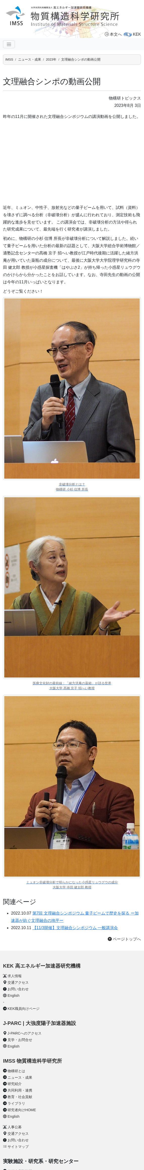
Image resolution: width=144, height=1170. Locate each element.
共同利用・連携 (20, 1090)
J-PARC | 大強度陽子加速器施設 (39, 1023)
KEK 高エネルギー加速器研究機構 (42, 966)
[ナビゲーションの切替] (9, 44)
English (13, 996)
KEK (137, 34)
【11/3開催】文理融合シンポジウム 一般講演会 (75, 928)
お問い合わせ (18, 989)
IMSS (9, 59)
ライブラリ (16, 1103)
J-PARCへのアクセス (25, 1033)
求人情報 (15, 976)
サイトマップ (18, 1147)
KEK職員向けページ (24, 1009)
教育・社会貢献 (20, 1097)
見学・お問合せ (20, 1040)
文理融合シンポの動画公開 (80, 59)
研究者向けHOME (22, 1110)
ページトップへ (124, 939)
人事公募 (15, 1127)
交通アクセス (18, 982)
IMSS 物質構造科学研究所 (32, 1061)
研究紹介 (15, 1084)
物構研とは (16, 1071)
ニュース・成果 (29, 59)
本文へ (113, 34)
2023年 (51, 59)
